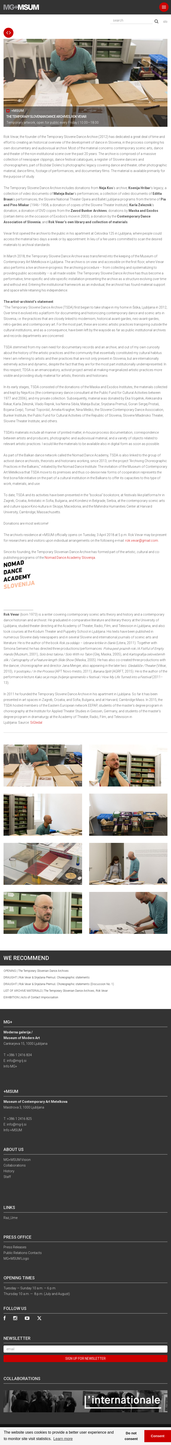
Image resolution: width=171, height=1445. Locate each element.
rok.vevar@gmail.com (141, 540)
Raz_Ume (10, 1218)
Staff (7, 1177)
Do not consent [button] (131, 1436)
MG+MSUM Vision (17, 1160)
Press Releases (15, 1247)
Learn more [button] (63, 1439)
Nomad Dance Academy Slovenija (70, 557)
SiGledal (36, 722)
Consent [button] (158, 1436)
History (9, 1171)
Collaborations (15, 1165)
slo (165, 21)
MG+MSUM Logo (16, 1258)
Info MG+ (10, 1066)
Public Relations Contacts (23, 1253)
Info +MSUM (13, 1130)
